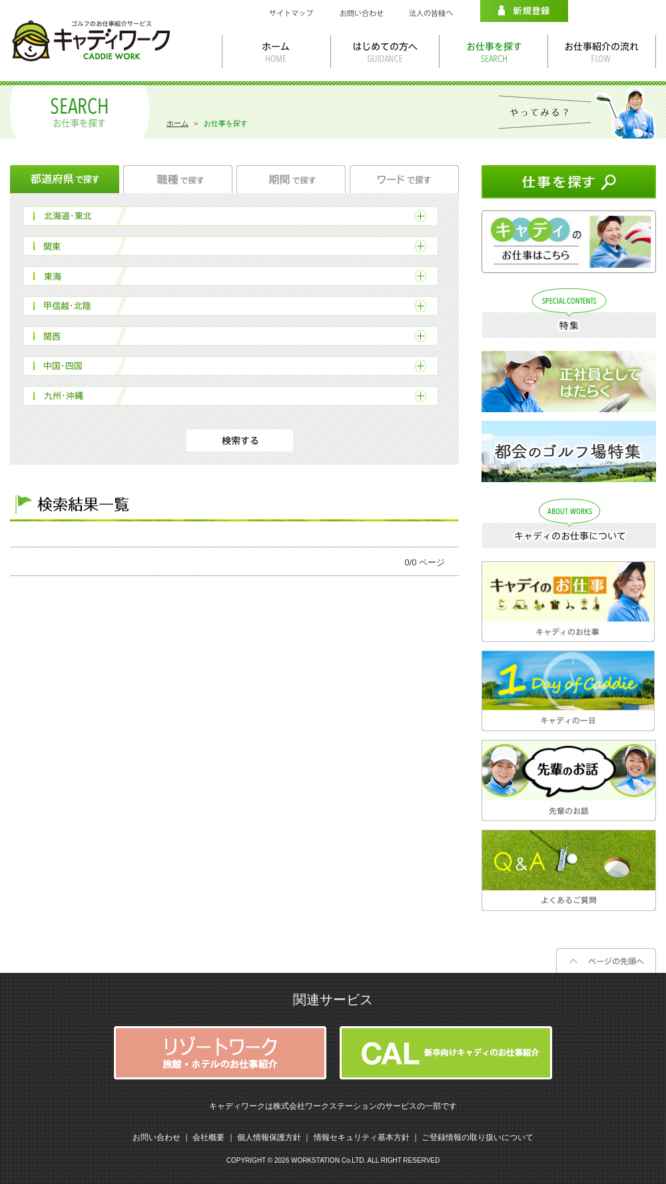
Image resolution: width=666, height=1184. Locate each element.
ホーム (177, 123)
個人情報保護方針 (269, 1137)
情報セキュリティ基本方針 (362, 1137)
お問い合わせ (156, 1137)
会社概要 (208, 1137)
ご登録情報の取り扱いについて (477, 1137)
